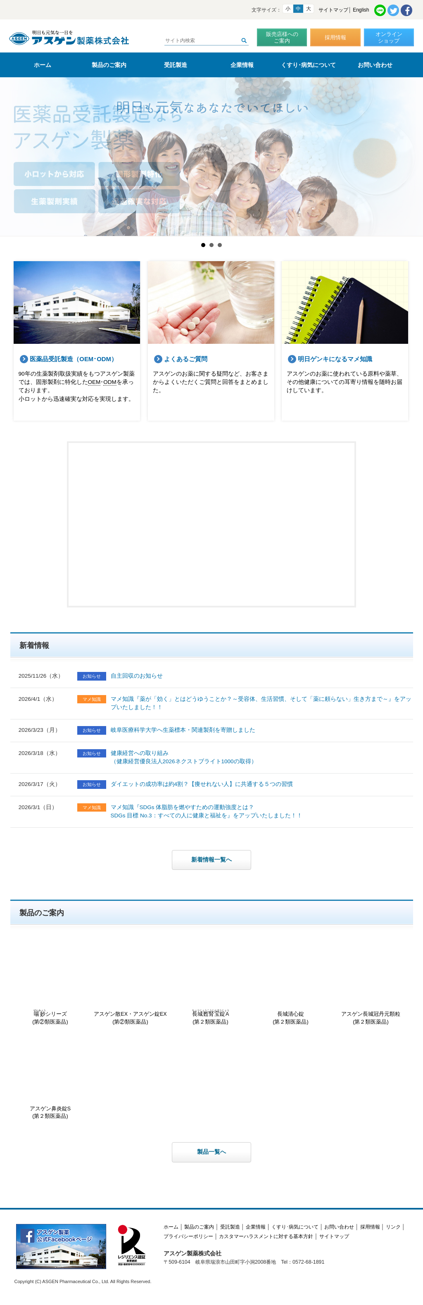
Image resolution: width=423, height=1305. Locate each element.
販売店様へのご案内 (282, 37)
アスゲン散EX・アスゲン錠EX (130, 984)
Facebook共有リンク (406, 10)
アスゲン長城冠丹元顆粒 (371, 984)
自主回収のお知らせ (137, 676)
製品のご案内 (109, 65)
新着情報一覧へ (211, 860)
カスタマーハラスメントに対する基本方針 (266, 1236)
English (361, 10)
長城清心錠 (290, 984)
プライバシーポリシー (188, 1236)
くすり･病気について (308, 65)
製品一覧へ (211, 1152)
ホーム (42, 65)
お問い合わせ (375, 65)
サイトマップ (333, 10)
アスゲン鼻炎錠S (50, 1079)
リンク (393, 1227)
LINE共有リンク (380, 10)
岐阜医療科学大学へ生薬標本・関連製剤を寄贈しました (183, 730)
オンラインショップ (388, 37)
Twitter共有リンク (393, 10)
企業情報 (242, 65)
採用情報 (335, 37)
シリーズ (50, 984)
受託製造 (175, 65)
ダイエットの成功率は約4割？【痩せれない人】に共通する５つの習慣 (202, 784)
